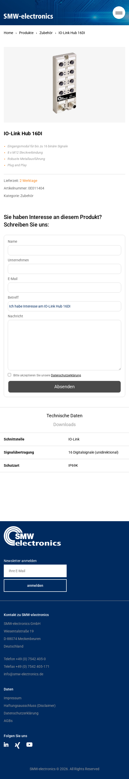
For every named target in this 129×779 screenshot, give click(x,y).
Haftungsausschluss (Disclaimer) (30, 706)
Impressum (12, 698)
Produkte (26, 33)
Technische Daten (64, 415)
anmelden (35, 585)
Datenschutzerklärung (66, 375)
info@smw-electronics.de (23, 674)
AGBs (8, 721)
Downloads (64, 424)
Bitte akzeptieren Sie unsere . (47, 375)
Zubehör (46, 33)
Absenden (64, 386)
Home (8, 33)
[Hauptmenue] (119, 12)
